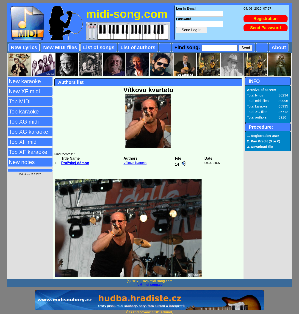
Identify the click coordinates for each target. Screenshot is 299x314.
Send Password (265, 27)
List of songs (98, 47)
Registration (266, 18)
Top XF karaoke (28, 152)
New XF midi (24, 91)
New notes (22, 162)
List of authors (137, 47)
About (278, 47)
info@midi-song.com (150, 284)
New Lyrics (24, 47)
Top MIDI (20, 101)
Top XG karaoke (28, 132)
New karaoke (25, 81)
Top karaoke (24, 111)
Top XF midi (23, 142)
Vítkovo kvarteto (135, 163)
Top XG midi (24, 122)
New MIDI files (60, 47)
